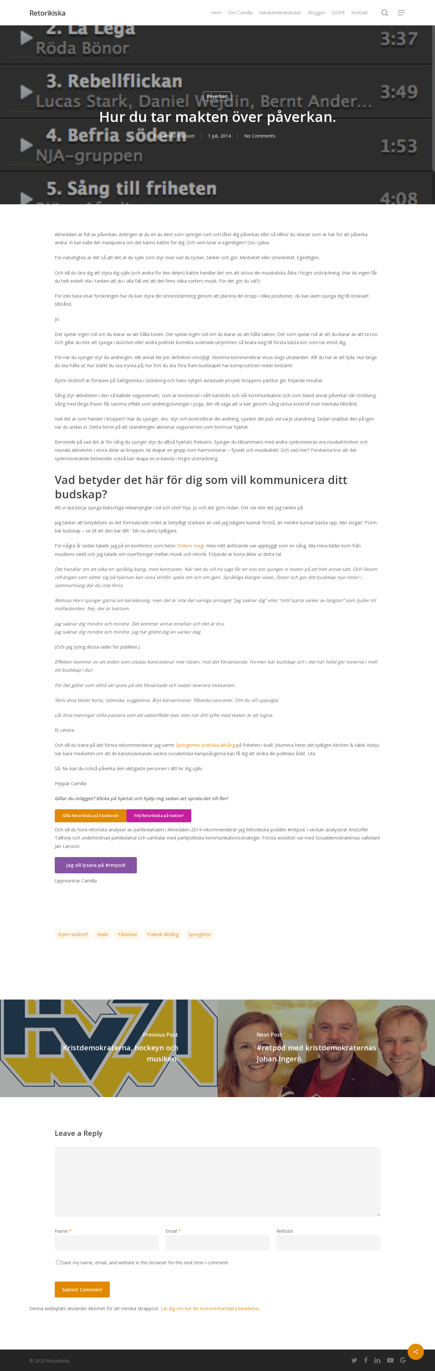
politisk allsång (163, 934)
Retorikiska (47, 12)
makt (102, 934)
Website (284, 1231)
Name (63, 1231)
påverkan (128, 934)
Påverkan (217, 96)
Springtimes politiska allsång (205, 745)
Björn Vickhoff (73, 934)
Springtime (199, 934)
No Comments (259, 136)
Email (173, 1231)
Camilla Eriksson (177, 136)
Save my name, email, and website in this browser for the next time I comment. (145, 1262)
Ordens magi (190, 546)
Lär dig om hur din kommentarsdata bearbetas (210, 1308)
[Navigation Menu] (402, 12)
